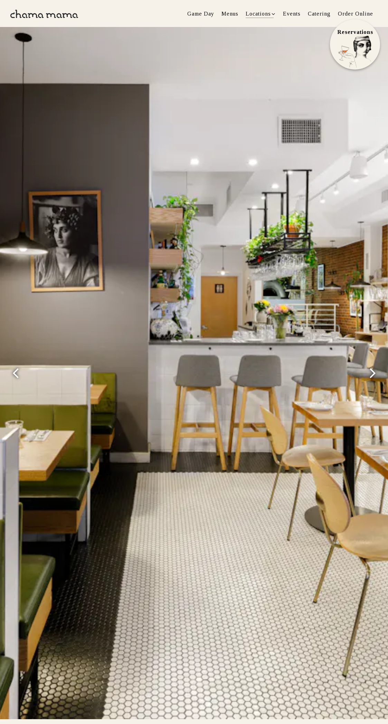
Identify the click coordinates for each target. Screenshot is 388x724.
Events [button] (292, 14)
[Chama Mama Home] (44, 13)
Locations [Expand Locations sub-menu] (260, 13)
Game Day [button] (200, 14)
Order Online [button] (355, 14)
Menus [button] (229, 14)
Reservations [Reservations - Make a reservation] (355, 32)
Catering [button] (319, 14)
